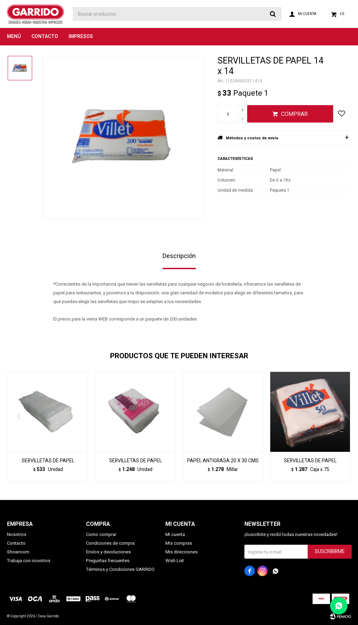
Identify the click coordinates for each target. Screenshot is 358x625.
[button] (342, 430)
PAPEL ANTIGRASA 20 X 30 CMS (223, 460)
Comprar (294, 114)
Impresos (81, 36)
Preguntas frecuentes (107, 560)
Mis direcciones (181, 552)
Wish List (174, 560)
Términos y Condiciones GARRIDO (120, 569)
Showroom (18, 552)
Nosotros (16, 534)
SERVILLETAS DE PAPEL (48, 460)
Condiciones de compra (110, 543)
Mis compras (178, 543)
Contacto (44, 36)
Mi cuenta (175, 534)
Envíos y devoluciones (108, 552)
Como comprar (101, 534)
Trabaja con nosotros (28, 560)
